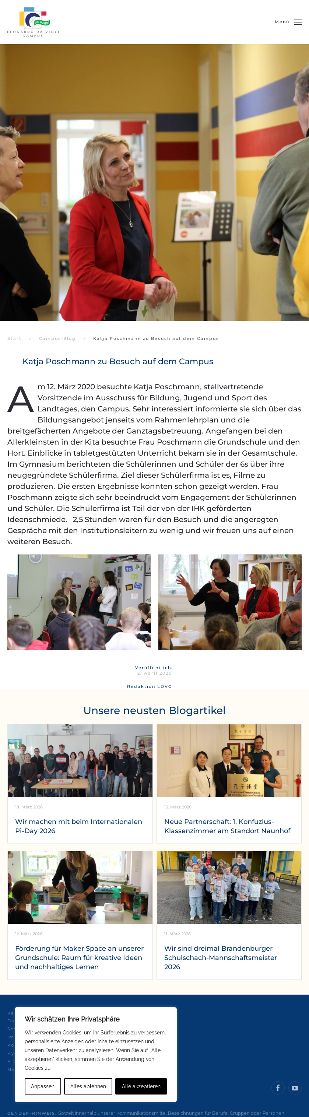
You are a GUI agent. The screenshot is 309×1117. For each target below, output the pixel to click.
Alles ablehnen (88, 1086)
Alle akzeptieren (141, 1086)
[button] (288, 22)
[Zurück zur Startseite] (33, 22)
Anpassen (43, 1086)
